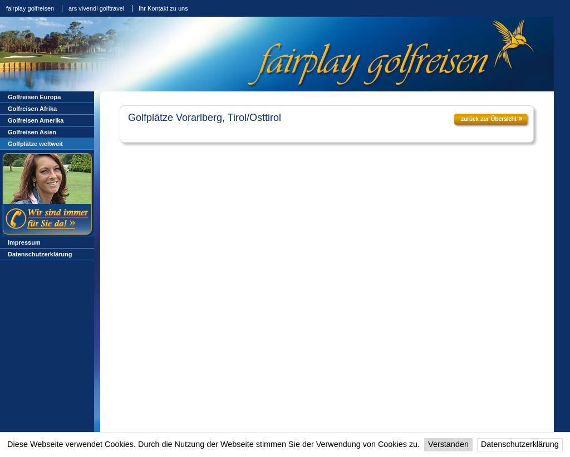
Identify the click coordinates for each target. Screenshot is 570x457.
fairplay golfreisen (30, 8)
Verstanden (448, 444)
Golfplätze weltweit (35, 143)
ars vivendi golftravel (96, 8)
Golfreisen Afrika (32, 108)
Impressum (24, 242)
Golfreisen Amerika (35, 120)
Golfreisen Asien (32, 132)
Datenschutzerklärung (520, 444)
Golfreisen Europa (34, 97)
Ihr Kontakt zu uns (163, 8)
